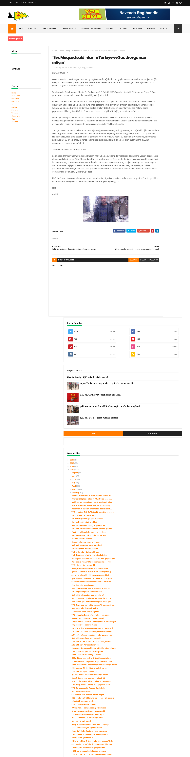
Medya (14, 107)
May (149, 219)
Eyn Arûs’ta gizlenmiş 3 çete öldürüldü (162, 267)
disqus (117, 281)
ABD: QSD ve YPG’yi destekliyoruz (161, 442)
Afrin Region (49, 28)
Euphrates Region (91, 28)
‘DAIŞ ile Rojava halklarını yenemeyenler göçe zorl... (159, 419)
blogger (107, 281)
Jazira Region (68, 28)
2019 (148, 196)
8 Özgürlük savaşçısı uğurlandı (159, 525)
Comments (171, 170)
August (151, 209)
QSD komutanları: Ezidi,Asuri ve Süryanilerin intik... (160, 377)
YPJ (150, 170)
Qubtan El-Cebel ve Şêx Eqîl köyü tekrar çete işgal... (160, 338)
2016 (148, 206)
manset (67, 51)
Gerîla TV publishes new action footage (24, 719)
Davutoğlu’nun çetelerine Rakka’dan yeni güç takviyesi (161, 318)
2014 (148, 682)
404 (12, 105)
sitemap (14, 122)
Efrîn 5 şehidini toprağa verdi (158, 358)
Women (123, 28)
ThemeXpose (22, 753)
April (150, 222)
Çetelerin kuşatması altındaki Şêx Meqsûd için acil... (160, 280)
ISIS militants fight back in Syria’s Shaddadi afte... (160, 461)
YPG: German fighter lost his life (160, 481)
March (150, 226)
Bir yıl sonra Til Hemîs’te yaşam (159, 414)
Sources (32, 3)
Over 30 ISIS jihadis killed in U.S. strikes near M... (160, 238)
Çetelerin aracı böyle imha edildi (160, 620)
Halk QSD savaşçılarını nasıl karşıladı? (162, 434)
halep (60, 51)
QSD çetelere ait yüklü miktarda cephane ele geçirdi (160, 521)
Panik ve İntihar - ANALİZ (157, 295)
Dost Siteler (16, 102)
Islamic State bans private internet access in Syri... (161, 249)
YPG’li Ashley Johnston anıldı (159, 328)
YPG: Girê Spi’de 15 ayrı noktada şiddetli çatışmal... (160, 438)
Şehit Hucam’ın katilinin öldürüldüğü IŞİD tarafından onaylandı (167, 145)
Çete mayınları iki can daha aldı (159, 264)
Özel (13, 119)
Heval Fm (15, 99)
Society (110, 28)
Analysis (137, 28)
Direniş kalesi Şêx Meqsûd (158, 576)
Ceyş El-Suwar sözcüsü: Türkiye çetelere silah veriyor (160, 410)
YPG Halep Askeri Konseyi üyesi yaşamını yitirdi (160, 502)
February (151, 229)
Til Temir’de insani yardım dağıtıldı (160, 395)
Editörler (14, 110)
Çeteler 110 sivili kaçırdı (157, 551)
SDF (21, 28)
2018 (148, 199)
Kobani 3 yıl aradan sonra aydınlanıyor (162, 299)
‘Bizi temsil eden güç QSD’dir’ (159, 606)
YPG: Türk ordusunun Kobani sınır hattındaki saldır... (161, 602)
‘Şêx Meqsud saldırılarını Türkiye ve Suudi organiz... (161, 348)
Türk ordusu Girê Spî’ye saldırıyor (161, 309)
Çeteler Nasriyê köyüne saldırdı (160, 271)
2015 (148, 678)
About (23, 3)
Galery (151, 28)
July (149, 212)
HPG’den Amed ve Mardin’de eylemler (162, 548)
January (151, 674)
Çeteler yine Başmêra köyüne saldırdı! (162, 367)
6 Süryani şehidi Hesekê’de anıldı (160, 305)
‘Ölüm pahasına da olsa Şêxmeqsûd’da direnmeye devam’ (162, 472)
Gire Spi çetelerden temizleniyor (160, 392)
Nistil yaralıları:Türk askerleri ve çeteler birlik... (160, 332)
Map (16, 3)
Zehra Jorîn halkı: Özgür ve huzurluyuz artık (158, 566)
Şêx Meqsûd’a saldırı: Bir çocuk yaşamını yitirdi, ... (159, 343)
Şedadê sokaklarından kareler (159, 529)
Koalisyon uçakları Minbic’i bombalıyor (162, 659)
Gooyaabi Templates (48, 753)
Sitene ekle (15, 96)
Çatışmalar (15, 116)
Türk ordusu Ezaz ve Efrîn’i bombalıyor (162, 645)
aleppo (53, 51)
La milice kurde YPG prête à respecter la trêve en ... (158, 466)
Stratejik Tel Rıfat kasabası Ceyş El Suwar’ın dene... (161, 625)
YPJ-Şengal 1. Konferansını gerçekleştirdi (158, 591)
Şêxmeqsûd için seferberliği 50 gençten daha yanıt (160, 586)
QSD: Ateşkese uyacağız (157, 511)
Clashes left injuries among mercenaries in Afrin (27, 714)
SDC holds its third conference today (23, 708)
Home (10, 3)
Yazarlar (14, 113)
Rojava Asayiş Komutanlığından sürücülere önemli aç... (159, 447)
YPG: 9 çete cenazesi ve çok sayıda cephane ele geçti (161, 669)
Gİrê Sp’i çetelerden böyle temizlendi (162, 302)
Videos (163, 28)
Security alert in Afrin (16, 716)
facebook (127, 281)
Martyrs (33, 28)
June (150, 216)
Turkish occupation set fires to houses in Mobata (28, 711)
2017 (148, 203)
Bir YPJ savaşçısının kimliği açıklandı (161, 457)
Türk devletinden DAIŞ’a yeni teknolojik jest (159, 313)
